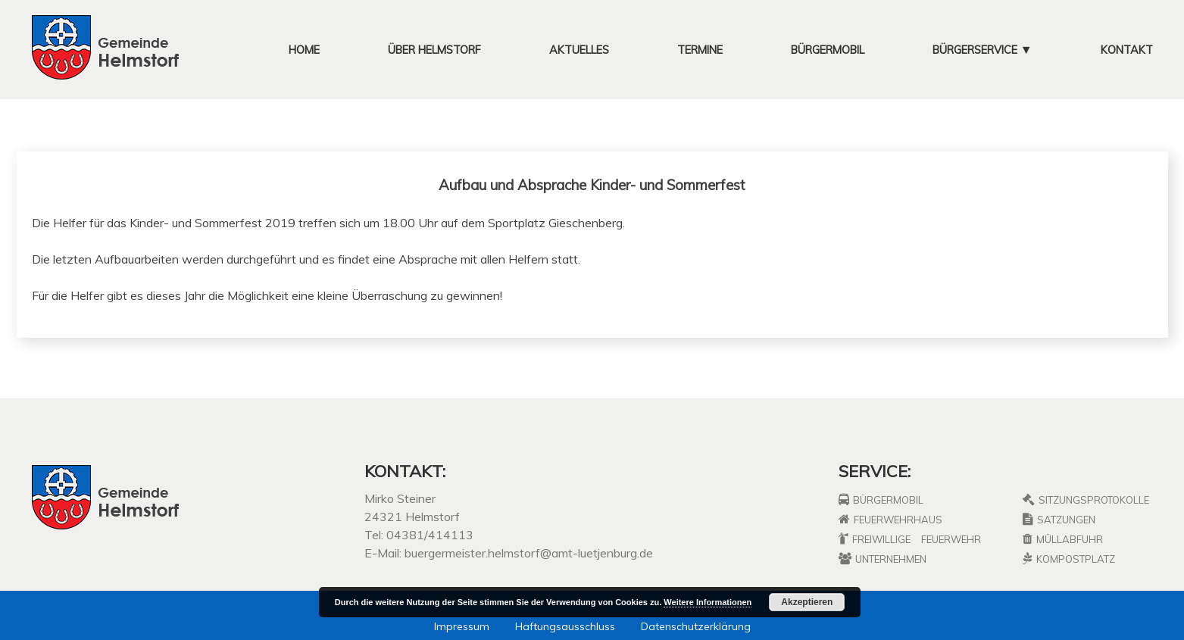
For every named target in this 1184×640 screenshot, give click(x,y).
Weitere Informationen (707, 602)
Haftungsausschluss (565, 626)
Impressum (461, 626)
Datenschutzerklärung (696, 626)
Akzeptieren (807, 602)
